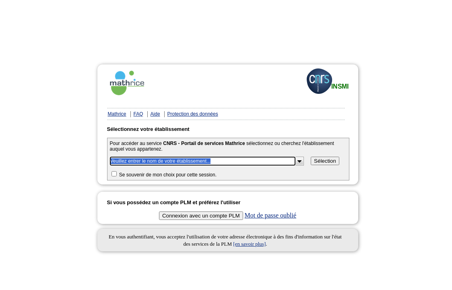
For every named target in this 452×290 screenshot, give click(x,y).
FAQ (138, 114)
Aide (155, 114)
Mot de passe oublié (270, 215)
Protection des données (192, 114)
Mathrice (117, 114)
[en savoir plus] (249, 244)
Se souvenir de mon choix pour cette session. (168, 175)
